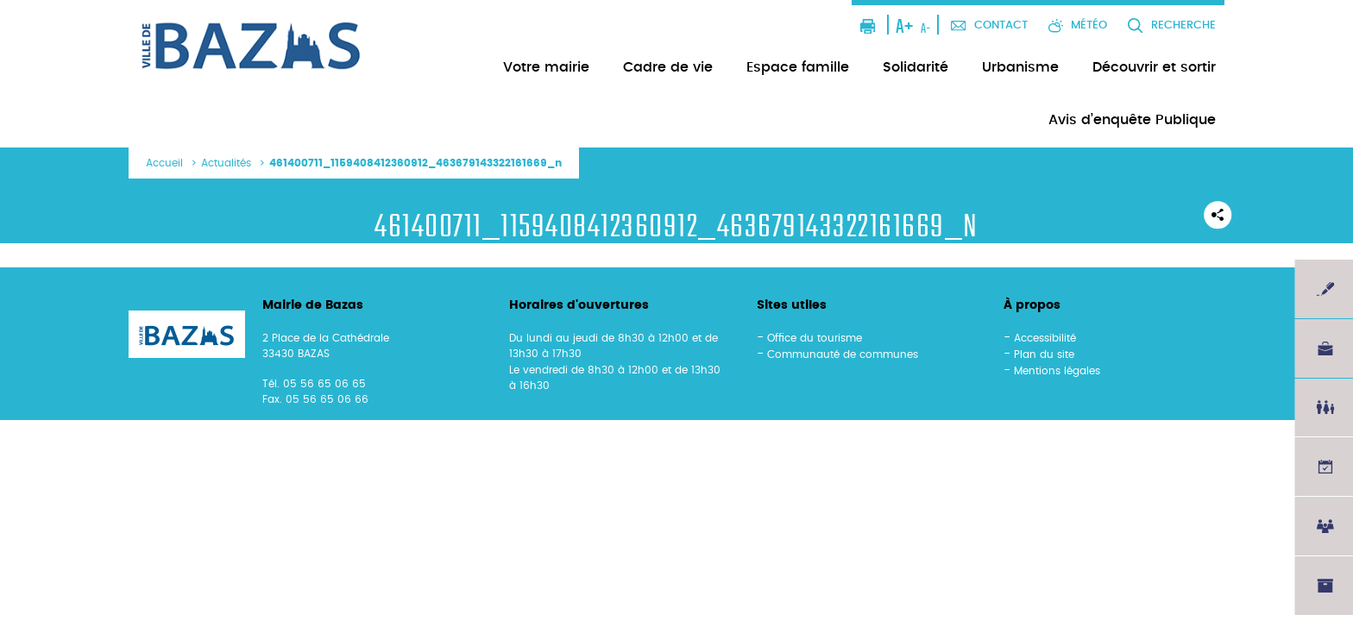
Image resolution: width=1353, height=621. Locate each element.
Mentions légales (1057, 371)
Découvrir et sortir (1154, 67)
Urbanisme (1020, 67)
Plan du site (1044, 354)
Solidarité (915, 67)
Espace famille (797, 67)
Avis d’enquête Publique (1132, 120)
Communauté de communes (842, 354)
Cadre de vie (668, 67)
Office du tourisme (814, 338)
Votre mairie (546, 67)
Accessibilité (1045, 338)
